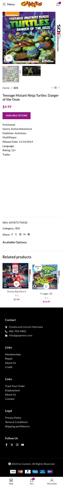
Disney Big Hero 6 (16, 291)
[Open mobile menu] (8, 4)
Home (6, 87)
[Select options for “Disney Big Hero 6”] (16, 284)
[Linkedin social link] (25, 234)
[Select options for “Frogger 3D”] (46, 286)
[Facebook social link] (12, 234)
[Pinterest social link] (20, 234)
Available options (16, 115)
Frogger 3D (46, 293)
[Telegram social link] (29, 234)
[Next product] (58, 88)
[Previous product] (52, 88)
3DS (15, 87)
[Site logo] (32, 3)
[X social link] (16, 234)
